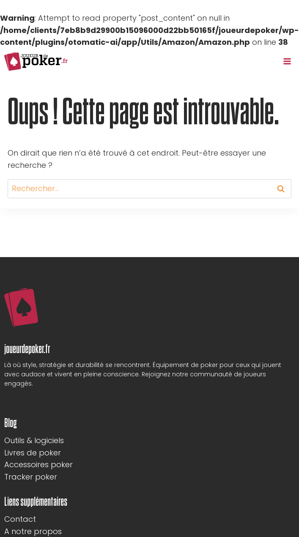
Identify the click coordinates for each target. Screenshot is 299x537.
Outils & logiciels (34, 440)
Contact (20, 519)
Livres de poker (32, 452)
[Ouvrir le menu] (287, 61)
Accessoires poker (38, 464)
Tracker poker (30, 476)
